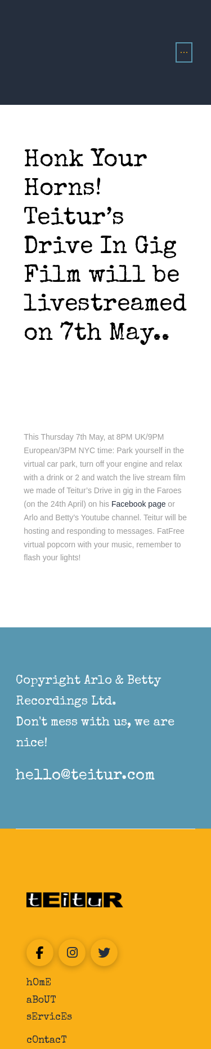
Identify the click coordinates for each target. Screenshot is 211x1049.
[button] (184, 52)
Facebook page (139, 503)
